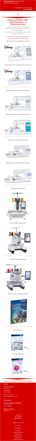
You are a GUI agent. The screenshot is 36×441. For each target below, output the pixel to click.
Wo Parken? (18, 425)
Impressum (17, 430)
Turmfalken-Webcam (18, 432)
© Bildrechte (18, 437)
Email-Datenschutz (18, 436)
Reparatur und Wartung (18, 422)
